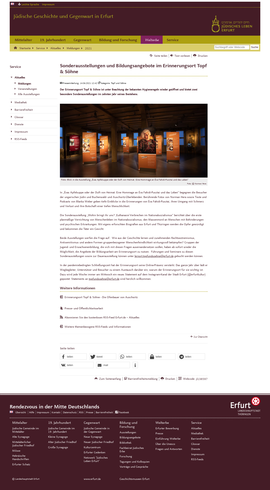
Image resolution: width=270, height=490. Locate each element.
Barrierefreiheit (104, 412)
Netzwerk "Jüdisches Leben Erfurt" (96, 459)
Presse (89, 412)
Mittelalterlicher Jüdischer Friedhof (23, 443)
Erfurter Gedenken (94, 452)
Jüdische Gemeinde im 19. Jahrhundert (61, 430)
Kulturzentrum (92, 447)
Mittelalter (23, 40)
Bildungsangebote (130, 437)
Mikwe (16, 450)
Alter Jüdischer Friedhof (62, 442)
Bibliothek (125, 442)
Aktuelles (196, 428)
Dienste (195, 449)
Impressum (48, 4)
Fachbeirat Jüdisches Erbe (132, 449)
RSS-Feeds (197, 459)
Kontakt (56, 412)
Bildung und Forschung (118, 40)
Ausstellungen (128, 432)
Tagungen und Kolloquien (135, 461)
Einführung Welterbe (167, 438)
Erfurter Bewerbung (167, 428)
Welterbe (152, 40)
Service (173, 40)
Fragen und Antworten (168, 449)
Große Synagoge (58, 447)
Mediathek (197, 433)
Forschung (126, 456)
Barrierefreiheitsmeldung (143, 379)
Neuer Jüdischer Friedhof (99, 442)
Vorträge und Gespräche (134, 466)
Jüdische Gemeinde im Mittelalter (25, 430)
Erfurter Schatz (21, 464)
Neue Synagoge (93, 437)
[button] (73, 357)
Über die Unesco (165, 444)
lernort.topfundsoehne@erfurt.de (154, 256)
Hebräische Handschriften (20, 457)
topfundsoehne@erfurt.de (104, 279)
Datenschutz (70, 412)
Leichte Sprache (30, 4)
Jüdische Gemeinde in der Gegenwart (96, 430)
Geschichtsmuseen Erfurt (134, 479)
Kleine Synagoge (58, 437)
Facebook (124, 412)
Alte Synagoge (20, 437)
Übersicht (20, 412)
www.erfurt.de (92, 479)
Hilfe (31, 412)
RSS (81, 412)
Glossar (195, 444)
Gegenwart (82, 40)
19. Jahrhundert (53, 40)
